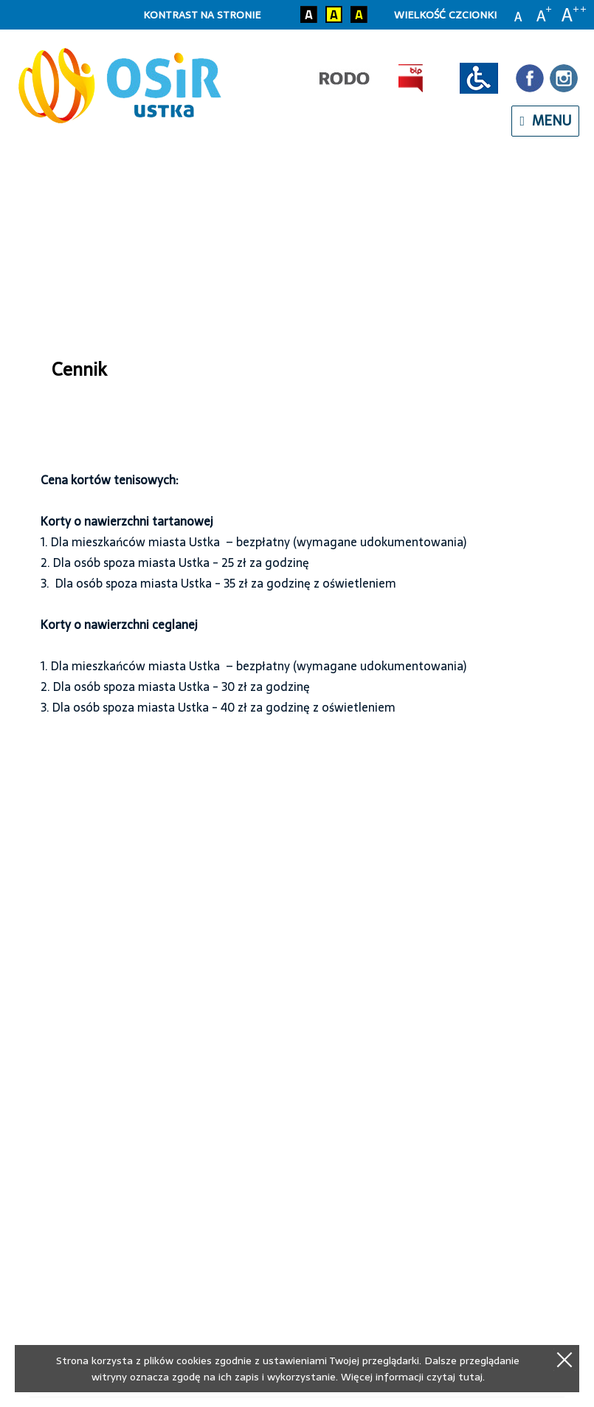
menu (545, 120)
